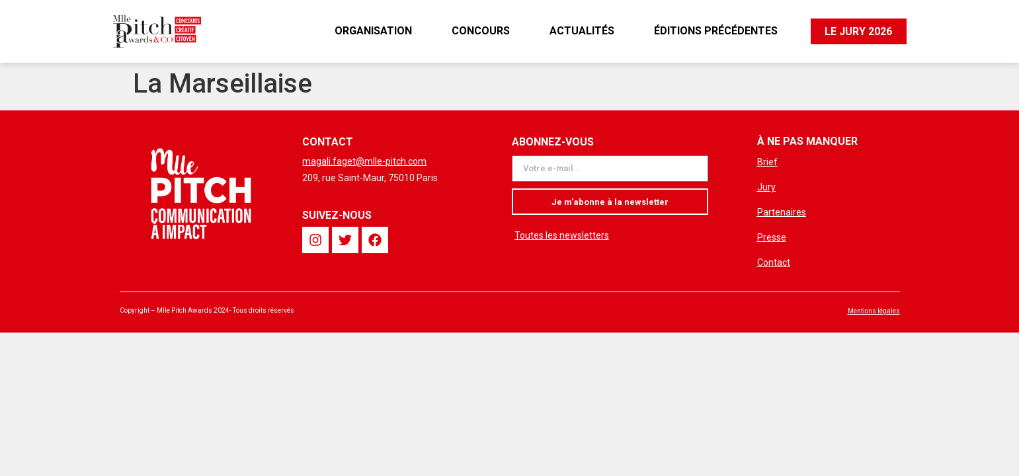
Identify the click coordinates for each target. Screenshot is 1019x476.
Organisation (372, 30)
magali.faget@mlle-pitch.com (364, 161)
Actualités (581, 30)
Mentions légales (874, 311)
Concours (480, 30)
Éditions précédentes (715, 30)
